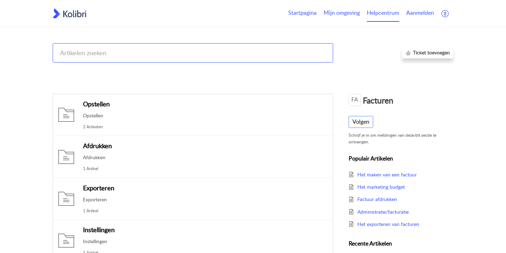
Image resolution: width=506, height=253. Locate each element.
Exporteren (98, 188)
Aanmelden (420, 13)
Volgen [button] (360, 121)
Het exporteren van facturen (388, 224)
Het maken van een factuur (387, 174)
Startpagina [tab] (302, 13)
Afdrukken (97, 146)
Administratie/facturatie (383, 211)
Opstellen (96, 104)
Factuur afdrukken (377, 199)
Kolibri (333, 71)
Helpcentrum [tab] (383, 13)
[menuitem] (420, 13)
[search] (193, 53)
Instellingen (99, 230)
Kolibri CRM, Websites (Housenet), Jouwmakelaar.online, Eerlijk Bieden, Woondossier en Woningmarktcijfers (202, 71)
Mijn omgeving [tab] (342, 13)
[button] (445, 13)
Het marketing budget (381, 186)
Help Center (66, 71)
